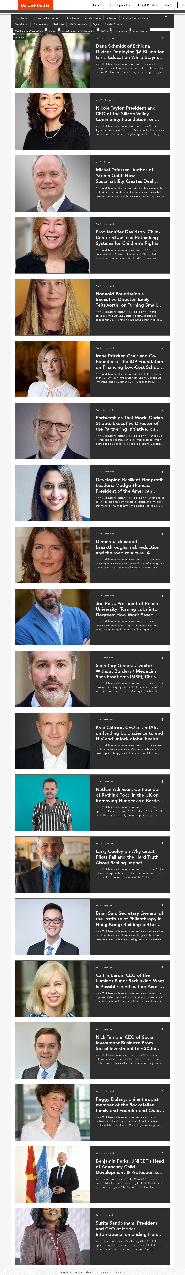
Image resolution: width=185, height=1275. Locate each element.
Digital (96, 24)
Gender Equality (113, 24)
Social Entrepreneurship (135, 17)
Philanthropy (72, 17)
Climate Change (92, 17)
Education (112, 17)
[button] (166, 16)
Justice (104, 30)
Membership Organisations (29, 30)
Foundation (21, 17)
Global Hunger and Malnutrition (78, 30)
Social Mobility (140, 30)
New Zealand (120, 30)
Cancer (52, 30)
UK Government (78, 24)
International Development (46, 17)
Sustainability (41, 24)
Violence (19, 37)
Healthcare (58, 24)
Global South (21, 24)
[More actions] (164, 38)
